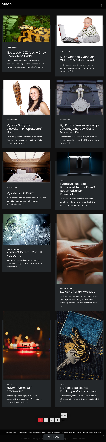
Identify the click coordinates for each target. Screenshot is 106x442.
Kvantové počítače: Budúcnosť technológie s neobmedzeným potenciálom (77, 189)
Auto (9, 385)
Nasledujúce (64, 416)
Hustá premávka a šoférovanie (19, 389)
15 (57, 420)
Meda (7, 4)
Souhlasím (53, 437)
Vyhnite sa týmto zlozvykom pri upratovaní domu (24, 128)
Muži (62, 385)
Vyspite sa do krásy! (21, 193)
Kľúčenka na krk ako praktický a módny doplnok (78, 389)
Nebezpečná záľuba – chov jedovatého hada (26, 54)
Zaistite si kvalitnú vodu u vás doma (24, 254)
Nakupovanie (13, 249)
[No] (103, 436)
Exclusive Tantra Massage (77, 292)
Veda (62, 181)
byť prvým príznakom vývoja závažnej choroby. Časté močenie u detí (79, 128)
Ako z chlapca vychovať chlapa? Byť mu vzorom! (77, 58)
